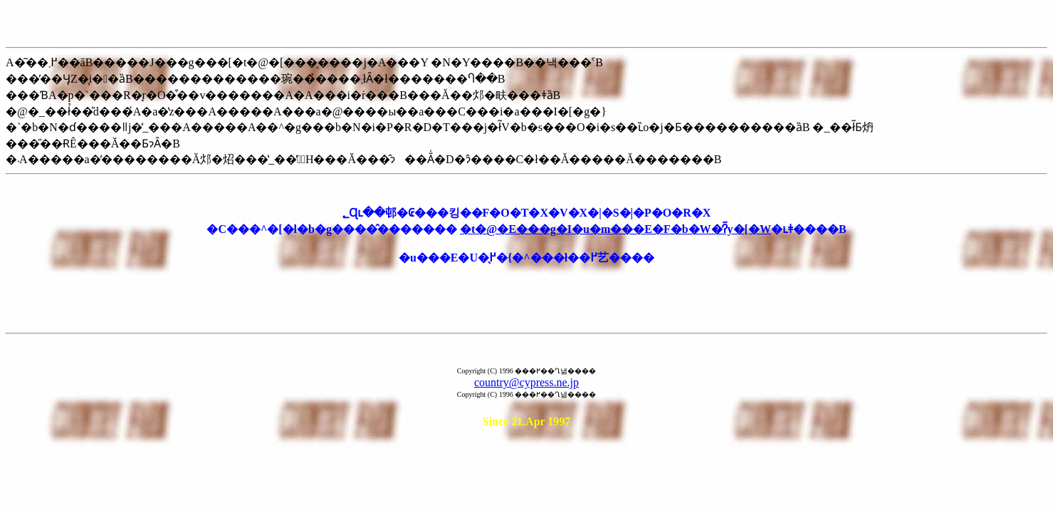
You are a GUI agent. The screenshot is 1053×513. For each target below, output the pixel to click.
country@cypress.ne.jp (526, 382)
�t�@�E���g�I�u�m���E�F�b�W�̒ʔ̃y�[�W (615, 229)
